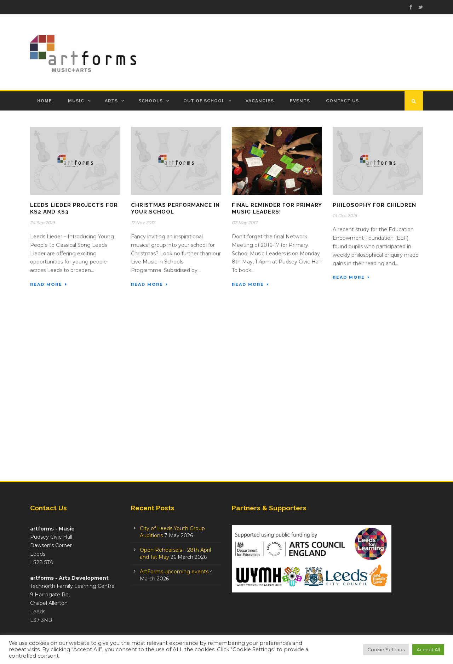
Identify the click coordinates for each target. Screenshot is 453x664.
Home (44, 100)
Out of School (204, 100)
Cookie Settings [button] (386, 649)
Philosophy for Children (374, 205)
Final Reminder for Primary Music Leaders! (277, 208)
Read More (48, 284)
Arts (111, 100)
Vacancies (260, 100)
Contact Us (342, 100)
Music (76, 100)
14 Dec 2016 (345, 215)
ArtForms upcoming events (174, 571)
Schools (150, 100)
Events (300, 100)
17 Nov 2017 (143, 222)
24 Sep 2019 (42, 222)
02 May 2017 (244, 222)
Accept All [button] (428, 649)
